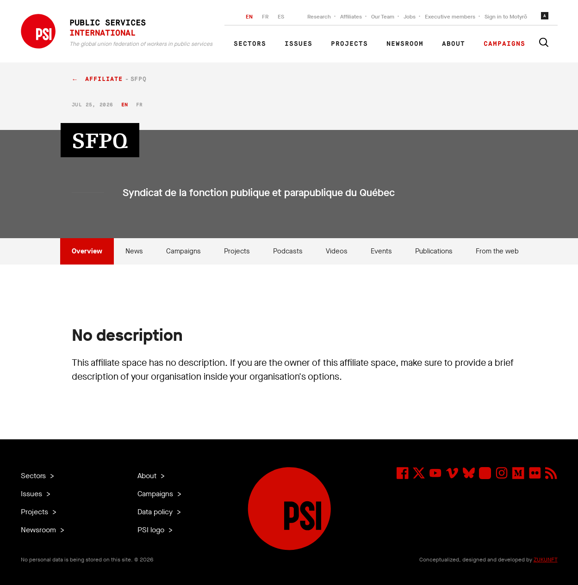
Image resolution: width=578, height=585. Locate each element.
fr (139, 104)
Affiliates (351, 16)
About (453, 44)
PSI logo (151, 530)
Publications (434, 251)
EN (249, 16)
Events (381, 251)
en (124, 104)
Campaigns (504, 44)
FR (265, 16)
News (134, 251)
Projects (349, 44)
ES (281, 16)
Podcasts (288, 251)
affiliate (103, 79)
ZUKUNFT (546, 559)
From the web (497, 251)
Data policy (155, 512)
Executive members (450, 16)
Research (319, 16)
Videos (337, 251)
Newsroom (404, 44)
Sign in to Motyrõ (506, 16)
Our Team (382, 16)
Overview (87, 251)
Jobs (410, 16)
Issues (298, 44)
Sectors (250, 44)
